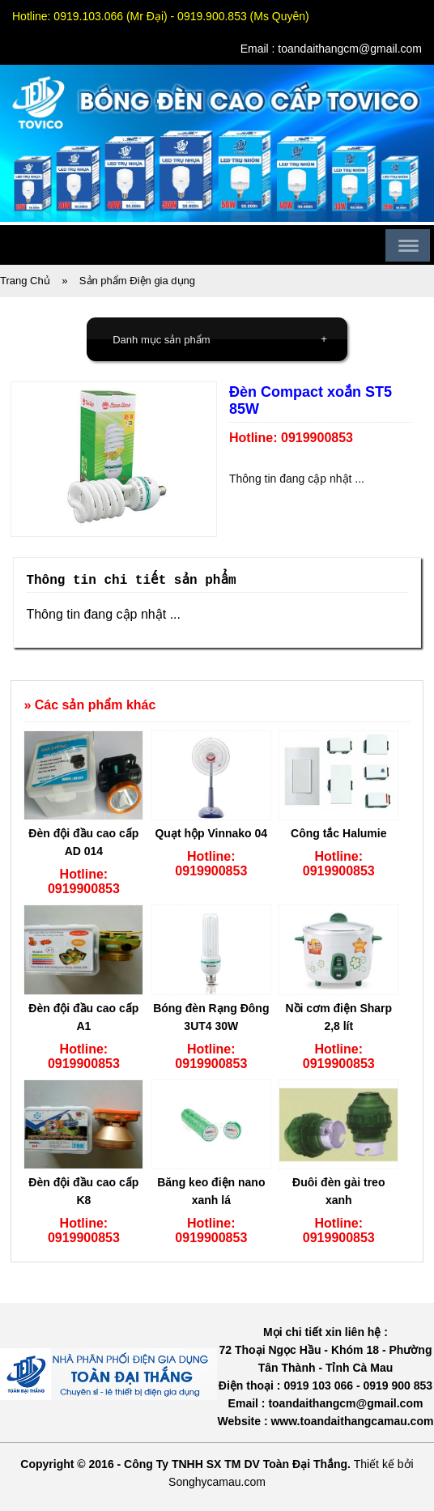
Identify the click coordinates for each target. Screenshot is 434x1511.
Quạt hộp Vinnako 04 (211, 833)
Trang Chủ (25, 281)
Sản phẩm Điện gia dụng (137, 281)
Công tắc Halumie (338, 833)
